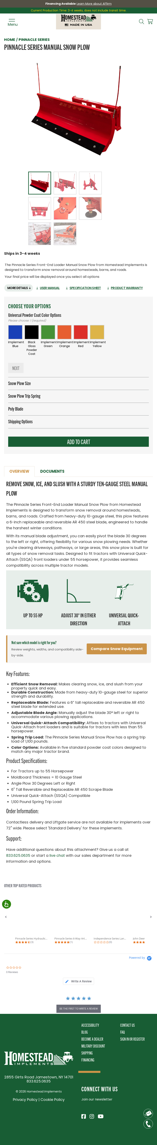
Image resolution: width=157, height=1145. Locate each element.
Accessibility (90, 1025)
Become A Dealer (92, 1039)
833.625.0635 (18, 856)
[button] (6, 917)
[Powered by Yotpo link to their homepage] (141, 959)
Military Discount (93, 1046)
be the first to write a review (78, 1009)
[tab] (78, 981)
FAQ (122, 1032)
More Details (18, 288)
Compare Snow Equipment (117, 649)
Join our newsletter (96, 1100)
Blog (84, 1032)
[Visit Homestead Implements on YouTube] (100, 1116)
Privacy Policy (25, 1100)
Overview (19, 472)
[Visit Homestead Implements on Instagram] (92, 1116)
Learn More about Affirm (94, 4)
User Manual (51, 288)
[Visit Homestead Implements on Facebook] (83, 1116)
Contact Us (127, 1025)
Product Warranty (131, 288)
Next (15, 368)
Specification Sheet (88, 288)
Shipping (87, 1053)
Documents (53, 472)
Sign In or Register (132, 1039)
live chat (57, 856)
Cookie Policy (52, 1100)
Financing (87, 1060)
